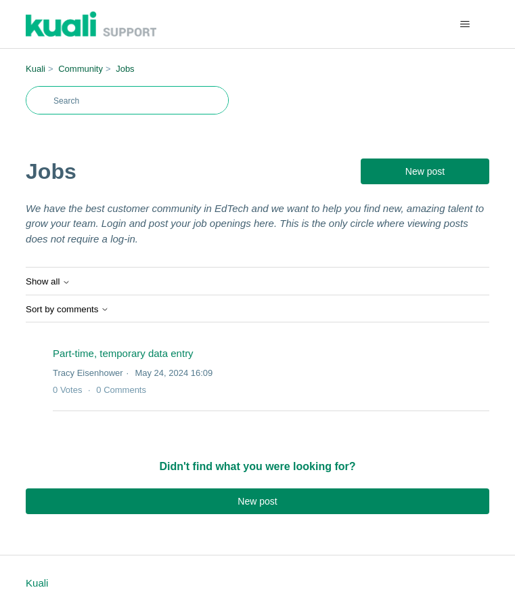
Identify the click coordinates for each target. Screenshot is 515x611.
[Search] (127, 100)
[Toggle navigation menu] (465, 24)
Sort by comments (67, 309)
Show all (48, 281)
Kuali (35, 69)
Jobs (125, 69)
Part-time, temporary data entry (123, 353)
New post (425, 171)
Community (80, 69)
